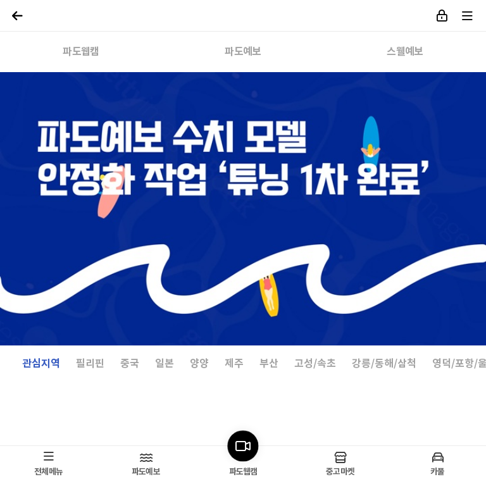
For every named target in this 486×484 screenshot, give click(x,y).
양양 (199, 364)
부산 (268, 364)
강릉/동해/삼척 (384, 364)
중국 (129, 364)
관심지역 (41, 364)
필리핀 (90, 364)
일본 (164, 364)
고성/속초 (315, 364)
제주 (234, 364)
